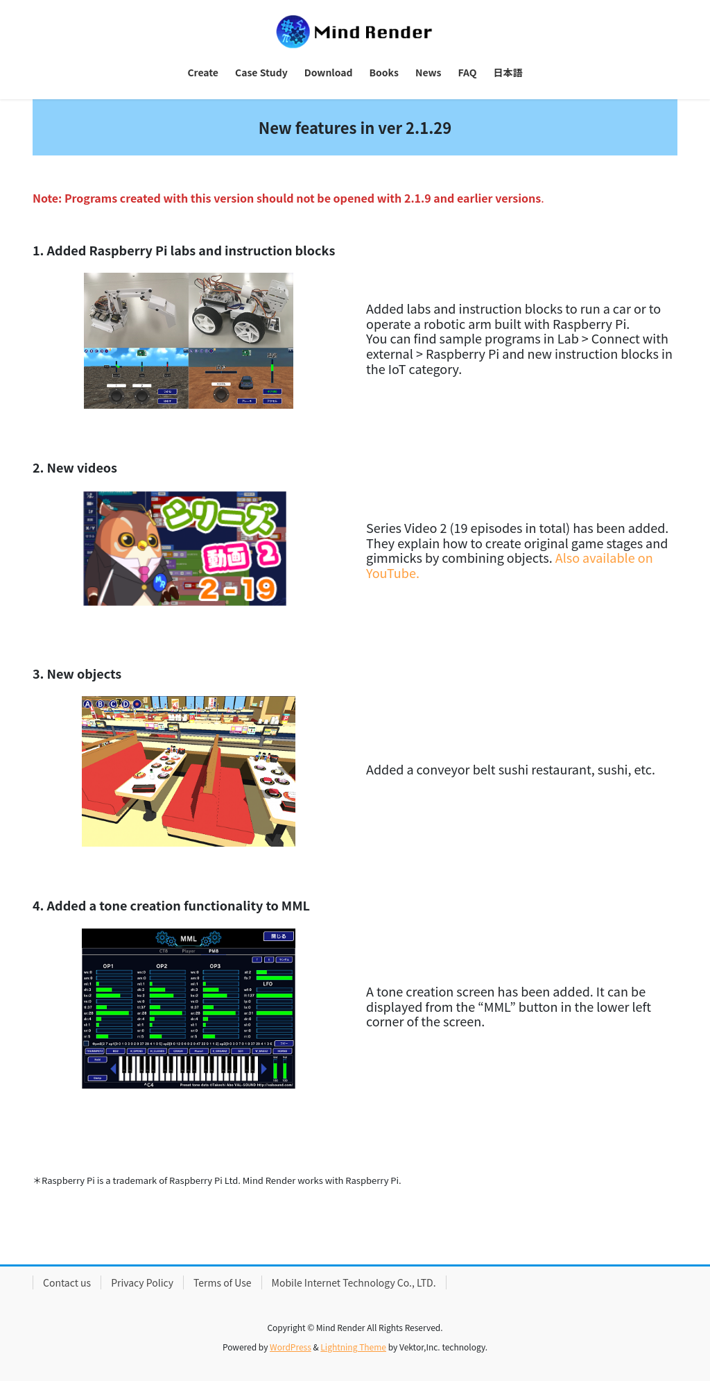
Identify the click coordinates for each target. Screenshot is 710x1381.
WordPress (290, 1347)
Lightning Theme (353, 1347)
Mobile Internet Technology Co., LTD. (354, 1282)
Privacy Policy (142, 1282)
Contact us (67, 1282)
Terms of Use (222, 1282)
